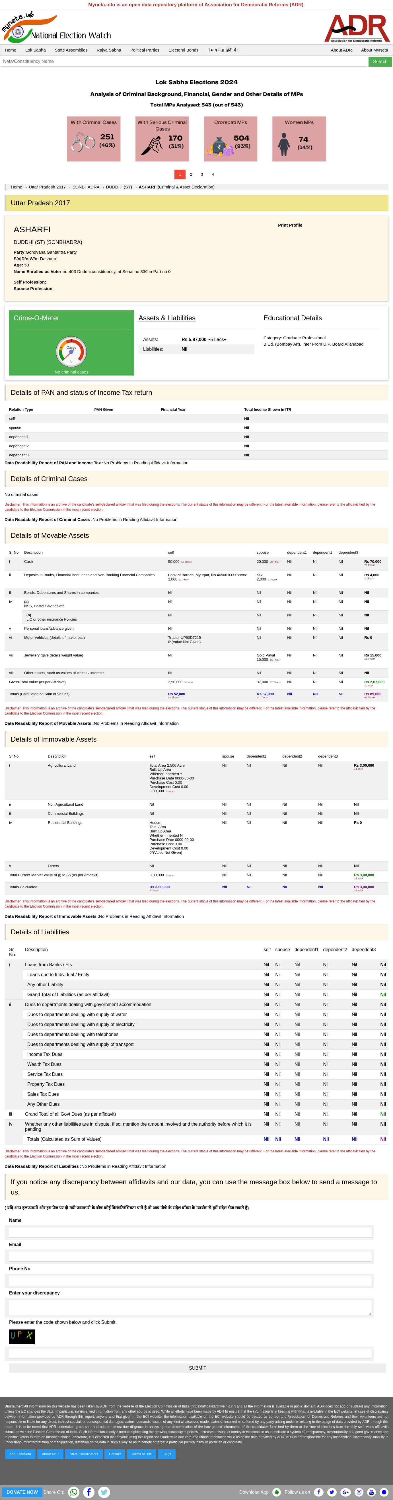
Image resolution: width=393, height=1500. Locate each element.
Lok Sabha (35, 50)
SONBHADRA (86, 186)
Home (10, 50)
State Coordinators (84, 1454)
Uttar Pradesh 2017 (47, 186)
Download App (254, 1492)
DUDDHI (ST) (119, 186)
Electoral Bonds (183, 50)
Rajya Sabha (109, 50)
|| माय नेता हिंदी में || (223, 50)
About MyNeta (374, 50)
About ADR (341, 50)
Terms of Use (142, 1454)
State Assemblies (71, 50)
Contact (115, 1454)
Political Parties (145, 50)
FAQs (166, 1454)
